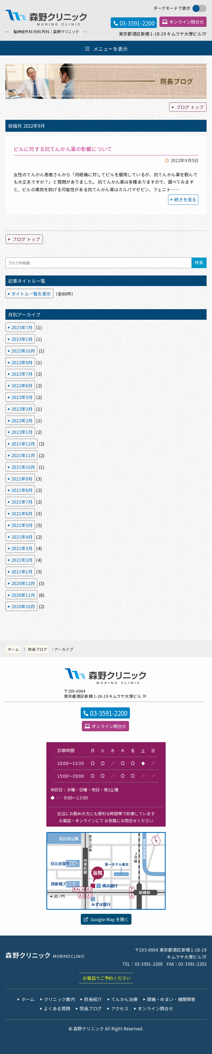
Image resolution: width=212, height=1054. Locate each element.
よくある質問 (57, 1008)
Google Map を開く (110, 919)
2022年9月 (22, 362)
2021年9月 (22, 478)
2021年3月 (22, 548)
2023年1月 (22, 339)
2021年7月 (22, 501)
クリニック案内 (59, 999)
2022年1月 (22, 432)
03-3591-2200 (137, 22)
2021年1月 (22, 571)
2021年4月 (22, 537)
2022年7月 (22, 374)
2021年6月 (22, 513)
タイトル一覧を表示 (31, 293)
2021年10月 (23, 467)
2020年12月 (23, 583)
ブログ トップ (190, 107)
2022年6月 (22, 385)
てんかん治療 (124, 999)
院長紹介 (93, 999)
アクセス (120, 1008)
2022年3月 (22, 409)
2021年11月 (23, 455)
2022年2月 (22, 420)
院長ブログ (37, 649)
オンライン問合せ (186, 21)
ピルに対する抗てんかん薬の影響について (63, 148)
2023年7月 (22, 327)
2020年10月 (23, 606)
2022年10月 (23, 350)
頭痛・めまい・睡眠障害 (171, 999)
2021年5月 (22, 525)
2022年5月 (22, 397)
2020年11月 (23, 595)
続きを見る (185, 199)
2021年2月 (22, 560)
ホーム (13, 649)
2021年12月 (23, 443)
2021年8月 (22, 490)
